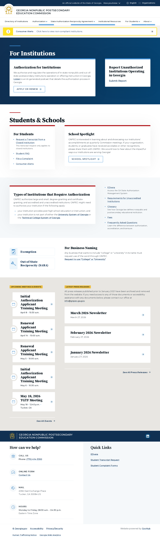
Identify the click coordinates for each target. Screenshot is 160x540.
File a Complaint (24, 159)
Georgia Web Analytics (50, 535)
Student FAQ (23, 153)
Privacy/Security (54, 528)
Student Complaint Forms (104, 465)
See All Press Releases (135, 372)
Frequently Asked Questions (122, 222)
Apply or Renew (29, 89)
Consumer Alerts (25, 164)
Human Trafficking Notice (25, 535)
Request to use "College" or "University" (85, 259)
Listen (17, 79)
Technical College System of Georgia (41, 218)
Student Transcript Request (105, 460)
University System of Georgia (73, 214)
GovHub (146, 528)
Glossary (111, 206)
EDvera (111, 187)
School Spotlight (86, 159)
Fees (109, 217)
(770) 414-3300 (34, 459)
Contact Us (24, 475)
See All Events (44, 421)
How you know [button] (110, 3)
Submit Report (118, 80)
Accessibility (36, 528)
